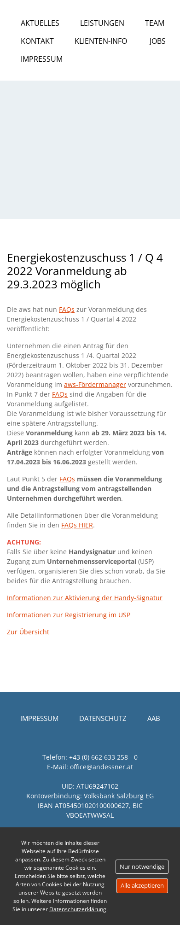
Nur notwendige (142, 866)
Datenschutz (103, 718)
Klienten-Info (101, 41)
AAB (153, 718)
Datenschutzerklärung (77, 909)
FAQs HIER (77, 525)
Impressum (42, 59)
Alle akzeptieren (142, 885)
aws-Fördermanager (95, 384)
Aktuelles (40, 23)
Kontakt (37, 41)
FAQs (67, 309)
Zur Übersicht (28, 631)
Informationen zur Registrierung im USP (68, 614)
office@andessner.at (101, 766)
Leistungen (102, 23)
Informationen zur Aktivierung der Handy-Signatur (85, 597)
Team (154, 23)
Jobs (158, 41)
